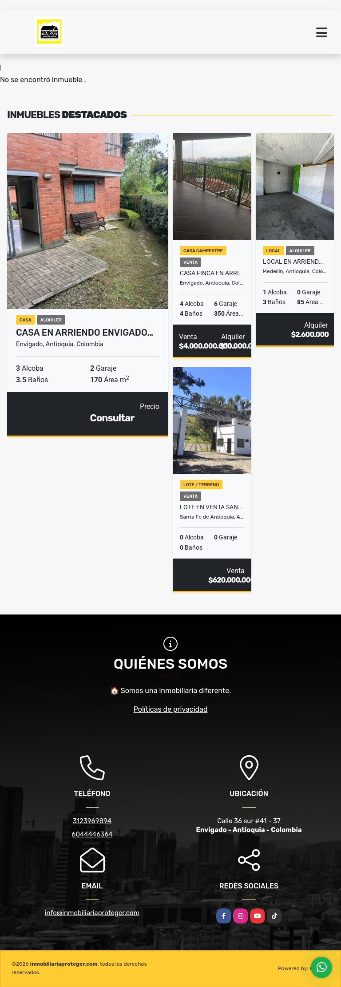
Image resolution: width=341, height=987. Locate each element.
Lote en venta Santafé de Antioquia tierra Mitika (212, 507)
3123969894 (92, 821)
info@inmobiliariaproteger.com (92, 913)
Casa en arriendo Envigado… (84, 332)
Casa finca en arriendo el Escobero (212, 273)
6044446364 (91, 834)
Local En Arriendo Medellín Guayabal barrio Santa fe (295, 261)
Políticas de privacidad (171, 709)
